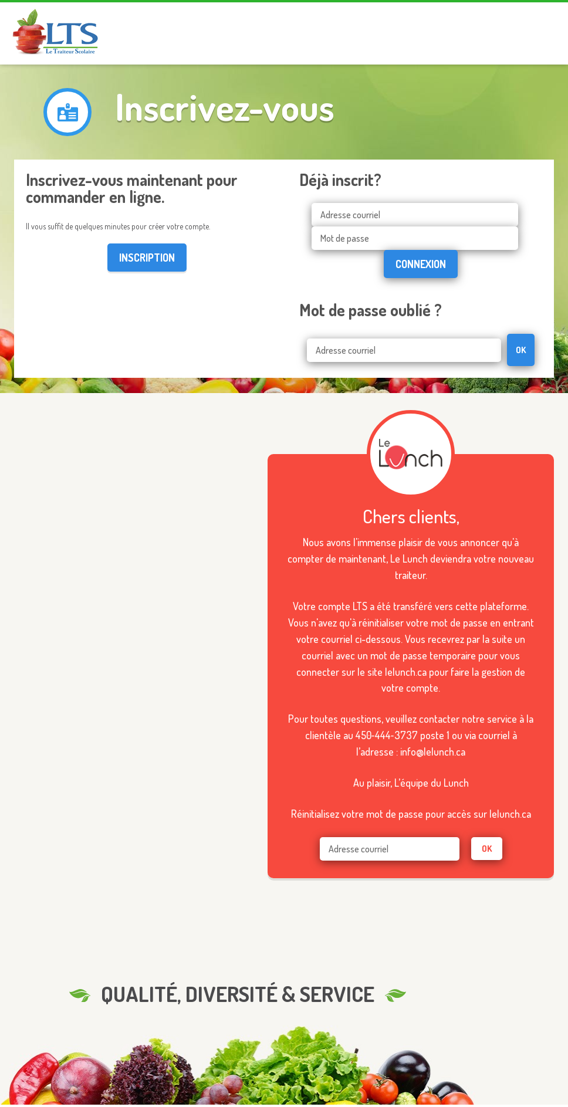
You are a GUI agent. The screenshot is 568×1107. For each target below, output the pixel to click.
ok (487, 848)
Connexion (420, 264)
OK (521, 350)
